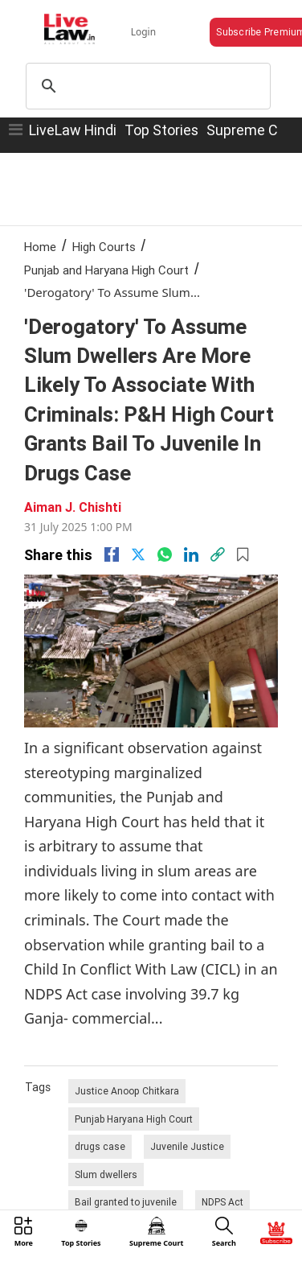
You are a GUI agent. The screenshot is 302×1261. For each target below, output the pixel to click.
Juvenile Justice (187, 1146)
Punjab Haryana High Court (134, 1119)
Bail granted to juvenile (126, 1202)
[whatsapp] (164, 554)
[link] (217, 554)
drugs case (100, 1146)
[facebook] (111, 554)
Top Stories (161, 130)
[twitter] (138, 554)
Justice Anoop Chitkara (127, 1091)
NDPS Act (222, 1202)
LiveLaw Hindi (72, 130)
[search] (145, 86)
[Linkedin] (191, 554)
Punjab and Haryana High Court (106, 270)
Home (40, 246)
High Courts (104, 246)
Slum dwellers (106, 1174)
